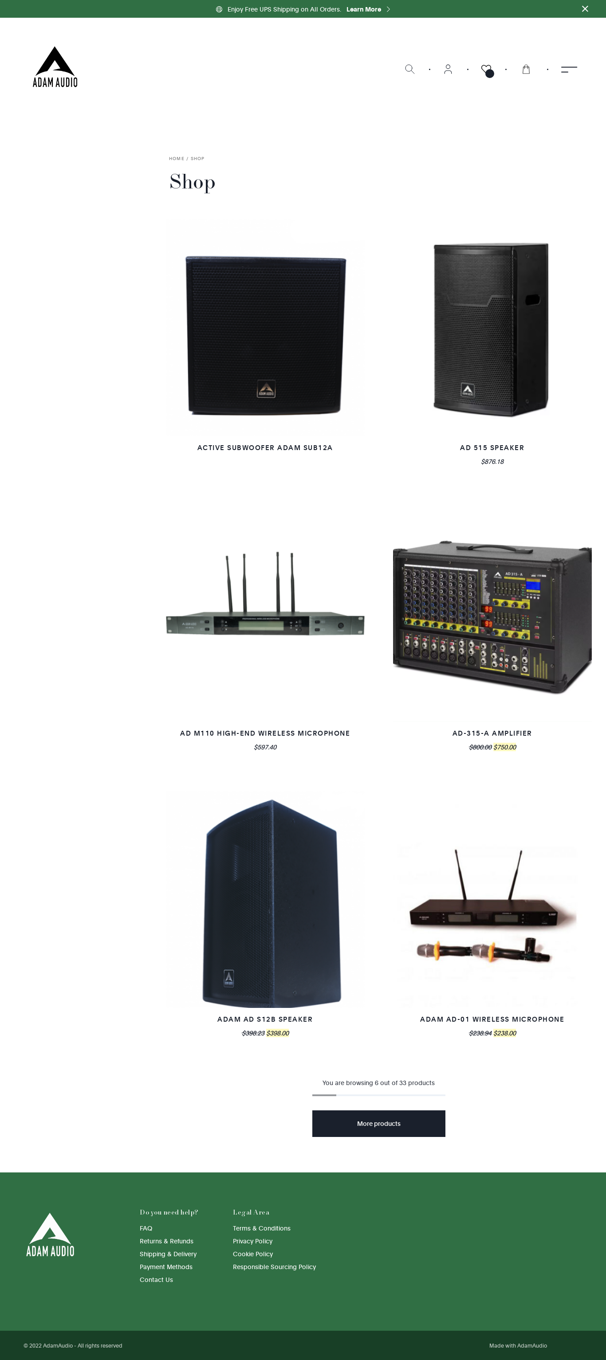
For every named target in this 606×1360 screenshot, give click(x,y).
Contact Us (156, 1279)
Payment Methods (166, 1266)
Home (177, 158)
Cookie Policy (253, 1254)
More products (379, 1123)
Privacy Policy (252, 1241)
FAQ (146, 1228)
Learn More (368, 9)
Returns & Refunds (166, 1241)
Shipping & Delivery (168, 1254)
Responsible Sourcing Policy (274, 1266)
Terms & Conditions (262, 1228)
